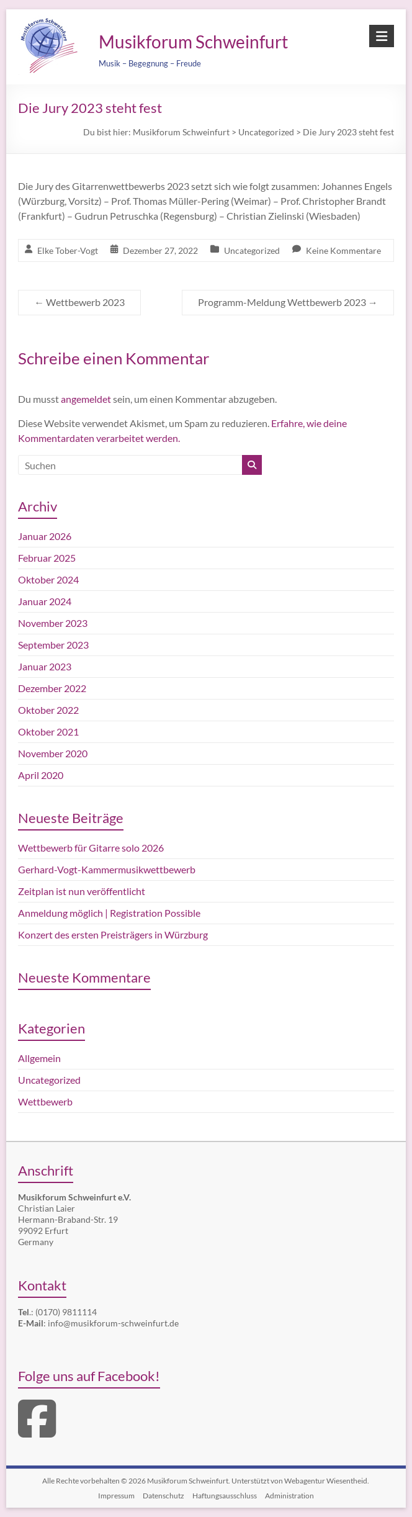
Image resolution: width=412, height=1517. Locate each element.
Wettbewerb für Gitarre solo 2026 (91, 847)
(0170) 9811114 (66, 1312)
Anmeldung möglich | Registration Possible (109, 913)
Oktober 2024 (48, 579)
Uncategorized (252, 250)
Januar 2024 (44, 601)
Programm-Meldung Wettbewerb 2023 (288, 302)
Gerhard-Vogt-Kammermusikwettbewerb (106, 869)
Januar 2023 (44, 666)
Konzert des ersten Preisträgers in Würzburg (113, 934)
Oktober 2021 (48, 731)
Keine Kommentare (343, 250)
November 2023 (52, 623)
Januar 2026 (44, 536)
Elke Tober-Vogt (67, 250)
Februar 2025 (47, 558)
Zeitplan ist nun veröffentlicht (81, 891)
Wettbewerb (45, 1101)
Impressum (116, 1495)
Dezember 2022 (52, 688)
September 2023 (53, 644)
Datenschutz (163, 1495)
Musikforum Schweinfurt (193, 41)
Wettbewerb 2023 (79, 302)
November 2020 (52, 753)
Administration (289, 1495)
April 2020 (40, 775)
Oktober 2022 (48, 710)
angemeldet (86, 399)
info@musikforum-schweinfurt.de (113, 1323)
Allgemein (39, 1058)
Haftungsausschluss (224, 1495)
